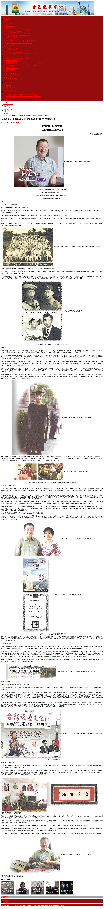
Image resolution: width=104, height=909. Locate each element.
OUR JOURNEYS (7, 18)
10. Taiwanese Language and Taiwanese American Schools (20, 40)
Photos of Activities (10, 100)
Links (4, 106)
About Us (5, 900)
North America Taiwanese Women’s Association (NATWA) (23, 72)
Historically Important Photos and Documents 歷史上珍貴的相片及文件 (23, 97)
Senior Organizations (11, 69)
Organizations (6, 57)
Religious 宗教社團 (11, 66)
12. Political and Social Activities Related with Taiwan (19, 43)
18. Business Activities (11, 50)
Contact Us (6, 901)
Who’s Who (6, 110)
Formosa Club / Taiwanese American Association (17, 58)
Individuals (9, 108)
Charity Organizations (11, 75)
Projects (5, 28)
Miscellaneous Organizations (13, 73)
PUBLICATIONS (7, 82)
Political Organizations (11, 60)
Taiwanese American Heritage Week (14, 79)
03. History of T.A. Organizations (14, 32)
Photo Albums (6, 91)
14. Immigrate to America (12, 45)
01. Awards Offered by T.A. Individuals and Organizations (19, 30)
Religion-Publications (11, 90)
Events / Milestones (8, 104)
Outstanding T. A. (7, 109)
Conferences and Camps (12, 78)
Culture (5, 19)
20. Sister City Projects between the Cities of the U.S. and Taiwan (21, 53)
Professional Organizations (12, 62)
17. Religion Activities (11, 49)
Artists (7, 22)
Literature (8, 85)
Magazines (8, 86)
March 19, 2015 (4, 122)
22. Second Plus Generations (13, 56)
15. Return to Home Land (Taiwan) (14, 47)
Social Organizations (11, 70)
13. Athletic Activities (11, 44)
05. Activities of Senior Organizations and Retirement (18, 35)
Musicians (8, 24)
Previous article (4, 896)
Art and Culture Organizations (13, 74)
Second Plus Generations (12, 68)
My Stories (6, 16)
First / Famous (6, 105)
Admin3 (11, 122)
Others (7, 27)
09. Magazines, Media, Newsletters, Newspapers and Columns (20, 39)
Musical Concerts (10, 26)
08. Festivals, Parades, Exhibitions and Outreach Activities (20, 37)
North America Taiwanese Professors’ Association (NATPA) (23, 65)
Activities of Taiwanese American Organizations (17, 81)
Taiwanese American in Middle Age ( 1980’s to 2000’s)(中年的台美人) (23, 94)
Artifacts (5, 111)
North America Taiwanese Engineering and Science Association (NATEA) (26, 64)
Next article (3, 897)
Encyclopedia (6, 102)
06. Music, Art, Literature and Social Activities (17, 36)
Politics (8, 89)
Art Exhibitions (10, 23)
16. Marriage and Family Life (13, 48)
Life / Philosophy (10, 83)
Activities (5, 77)
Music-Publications (10, 87)
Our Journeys (9, 99)
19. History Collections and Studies (14, 52)
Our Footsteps (9, 20)
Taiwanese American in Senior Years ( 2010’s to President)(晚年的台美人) (23, 96)
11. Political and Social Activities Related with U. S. (18, 41)
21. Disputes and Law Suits (12, 54)
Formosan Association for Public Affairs (18, 61)
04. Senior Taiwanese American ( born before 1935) (18, 33)
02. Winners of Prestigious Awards (14, 31)
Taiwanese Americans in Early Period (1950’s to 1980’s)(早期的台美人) (23, 93)
